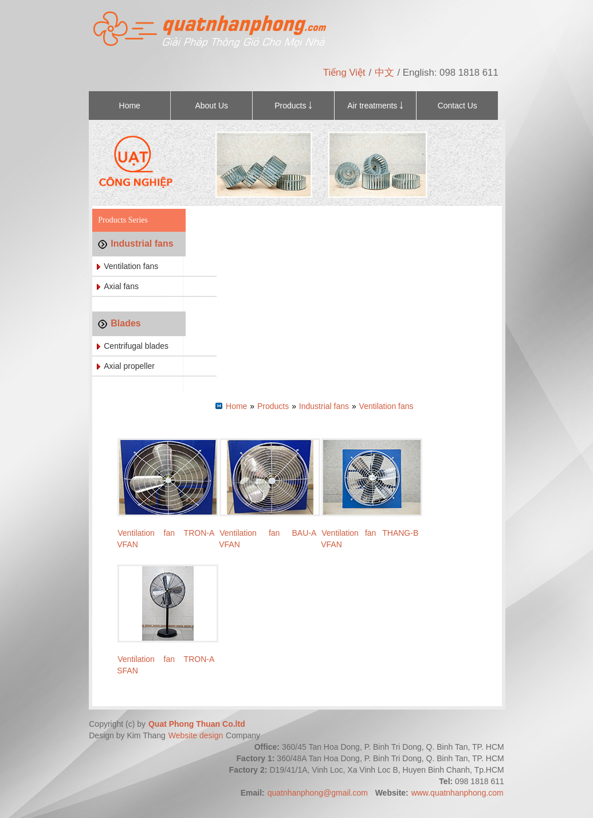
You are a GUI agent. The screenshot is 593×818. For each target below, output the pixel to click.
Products (273, 406)
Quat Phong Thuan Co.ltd (196, 724)
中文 (384, 72)
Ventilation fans (131, 266)
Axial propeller (129, 366)
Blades (125, 323)
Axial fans (121, 286)
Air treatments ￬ (375, 105)
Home (129, 105)
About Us (211, 105)
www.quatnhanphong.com (457, 792)
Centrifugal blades (136, 345)
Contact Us (457, 105)
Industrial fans (142, 243)
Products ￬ (293, 105)
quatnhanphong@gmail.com (318, 792)
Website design (196, 735)
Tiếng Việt (344, 72)
